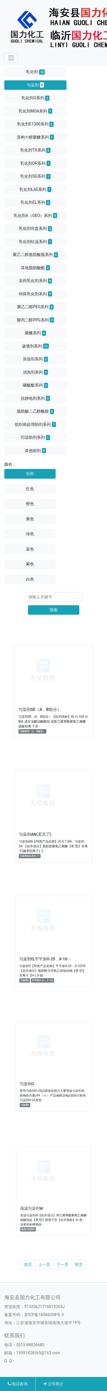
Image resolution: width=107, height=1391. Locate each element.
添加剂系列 (35, 359)
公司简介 (53, 1384)
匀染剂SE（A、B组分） (42, 705)
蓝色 (30, 549)
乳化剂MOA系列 (36, 111)
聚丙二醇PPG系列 (35, 320)
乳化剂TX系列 (35, 150)
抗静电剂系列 (35, 398)
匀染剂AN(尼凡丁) (39, 830)
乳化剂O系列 (35, 98)
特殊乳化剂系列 (35, 293)
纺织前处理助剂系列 (35, 424)
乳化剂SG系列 (35, 176)
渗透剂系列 (35, 346)
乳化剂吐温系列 (35, 241)
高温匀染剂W (37, 1203)
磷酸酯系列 (35, 385)
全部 (30, 473)
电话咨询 (18, 1384)
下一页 (62, 1264)
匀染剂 (35, 85)
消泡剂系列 (35, 372)
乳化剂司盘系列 (35, 228)
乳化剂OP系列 (35, 163)
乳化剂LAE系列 (35, 189)
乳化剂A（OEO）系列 (35, 215)
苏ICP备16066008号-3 (44, 1314)
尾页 (79, 1264)
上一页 (44, 1264)
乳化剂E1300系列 (35, 124)
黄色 (30, 519)
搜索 (54, 610)
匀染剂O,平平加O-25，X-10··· (46, 954)
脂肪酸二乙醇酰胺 (35, 411)
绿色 (30, 533)
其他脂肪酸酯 (35, 267)
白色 (30, 579)
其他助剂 (35, 450)
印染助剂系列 (35, 437)
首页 (28, 1264)
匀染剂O (33, 1079)
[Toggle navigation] (11, 58)
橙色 (30, 503)
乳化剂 (35, 72)
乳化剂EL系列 (35, 202)
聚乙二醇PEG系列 (35, 307)
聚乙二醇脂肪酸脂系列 (35, 254)
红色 (30, 488)
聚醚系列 (35, 333)
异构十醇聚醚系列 (35, 137)
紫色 (30, 564)
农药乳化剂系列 (35, 281)
